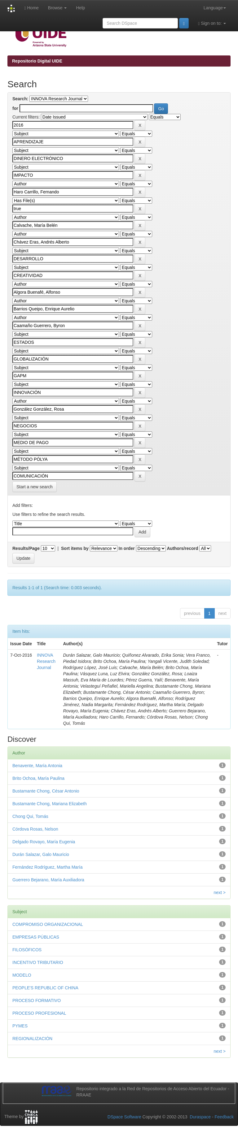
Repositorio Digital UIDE (37, 60)
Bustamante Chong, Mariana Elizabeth (49, 803)
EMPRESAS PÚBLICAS (35, 937)
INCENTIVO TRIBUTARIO (37, 962)
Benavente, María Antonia (37, 765)
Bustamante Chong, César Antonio (45, 791)
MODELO (21, 975)
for (15, 108)
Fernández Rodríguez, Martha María (47, 867)
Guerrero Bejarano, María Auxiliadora (48, 879)
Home (31, 8)
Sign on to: (212, 23)
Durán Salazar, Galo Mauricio (40, 854)
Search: (20, 98)
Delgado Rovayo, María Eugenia (43, 841)
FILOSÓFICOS (27, 949)
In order (127, 548)
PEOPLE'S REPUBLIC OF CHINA (45, 987)
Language (215, 7)
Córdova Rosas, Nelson (35, 829)
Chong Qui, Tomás (30, 816)
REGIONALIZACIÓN (32, 1038)
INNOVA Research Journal (46, 661)
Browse (57, 7)
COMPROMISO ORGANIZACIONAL (47, 924)
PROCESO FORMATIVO (36, 1000)
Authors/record (182, 548)
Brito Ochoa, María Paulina (38, 778)
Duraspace (200, 1116)
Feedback (224, 1116)
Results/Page (26, 548)
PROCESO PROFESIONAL (39, 1013)
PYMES (20, 1025)
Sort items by (75, 548)
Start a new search (34, 486)
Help (80, 7)
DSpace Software (124, 1116)
